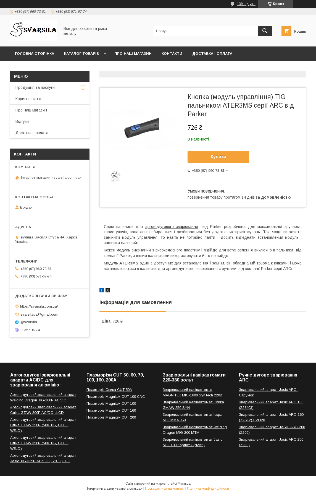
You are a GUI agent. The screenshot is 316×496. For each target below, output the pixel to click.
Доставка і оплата (212, 53)
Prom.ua (184, 483)
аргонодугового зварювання (171, 226)
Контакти (172, 53)
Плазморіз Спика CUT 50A (109, 390)
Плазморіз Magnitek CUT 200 (111, 417)
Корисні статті (28, 99)
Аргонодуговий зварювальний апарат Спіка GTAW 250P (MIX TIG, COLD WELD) (43, 425)
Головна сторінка (34, 53)
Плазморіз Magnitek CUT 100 (111, 403)
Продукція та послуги (35, 87)
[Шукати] (265, 31)
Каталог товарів (81, 53)
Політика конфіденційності (208, 488)
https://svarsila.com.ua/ (39, 306)
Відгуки (22, 121)
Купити (218, 156)
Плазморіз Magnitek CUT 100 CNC (115, 396)
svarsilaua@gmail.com (39, 314)
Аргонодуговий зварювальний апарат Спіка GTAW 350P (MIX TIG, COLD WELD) (43, 443)
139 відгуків (246, 4)
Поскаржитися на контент (165, 488)
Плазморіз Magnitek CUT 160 (111, 410)
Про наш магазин (133, 53)
